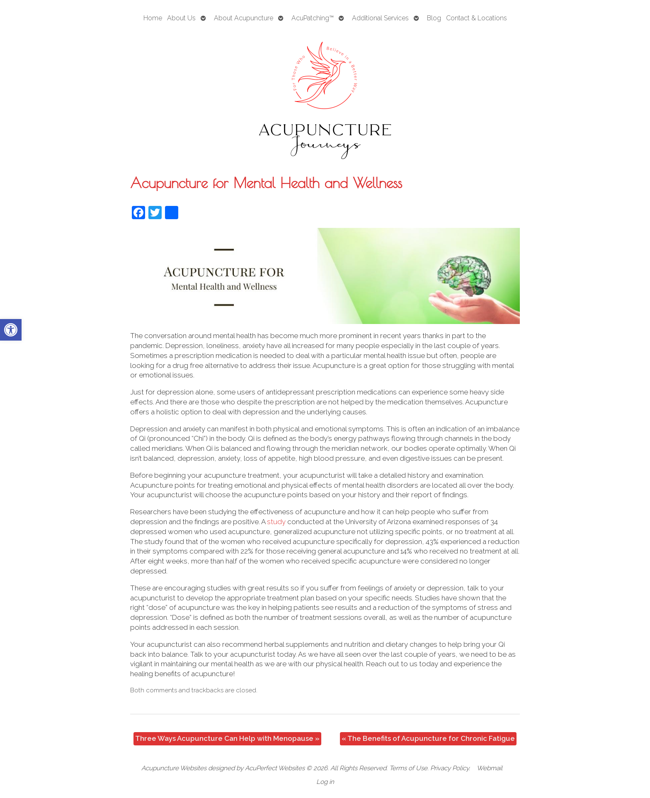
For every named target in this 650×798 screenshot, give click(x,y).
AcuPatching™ (312, 18)
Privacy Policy (449, 768)
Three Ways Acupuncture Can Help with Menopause (227, 738)
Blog (434, 18)
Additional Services (380, 18)
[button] (11, 330)
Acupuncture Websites (173, 768)
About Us (181, 18)
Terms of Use (408, 768)
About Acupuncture (243, 18)
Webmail (489, 768)
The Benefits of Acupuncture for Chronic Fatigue (428, 738)
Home (152, 18)
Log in (325, 782)
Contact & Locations (476, 18)
